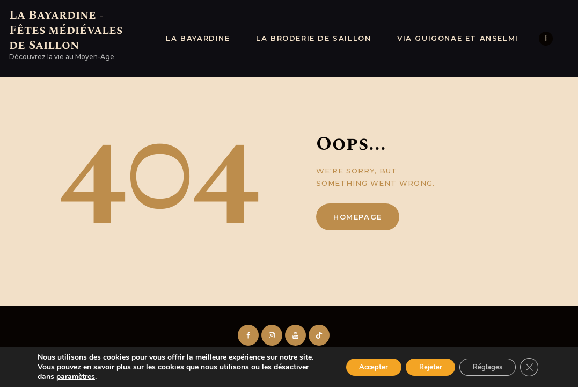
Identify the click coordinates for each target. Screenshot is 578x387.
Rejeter (418, 362)
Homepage (357, 217)
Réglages (483, 362)
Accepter (355, 362)
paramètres (112, 377)
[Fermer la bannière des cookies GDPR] (528, 362)
